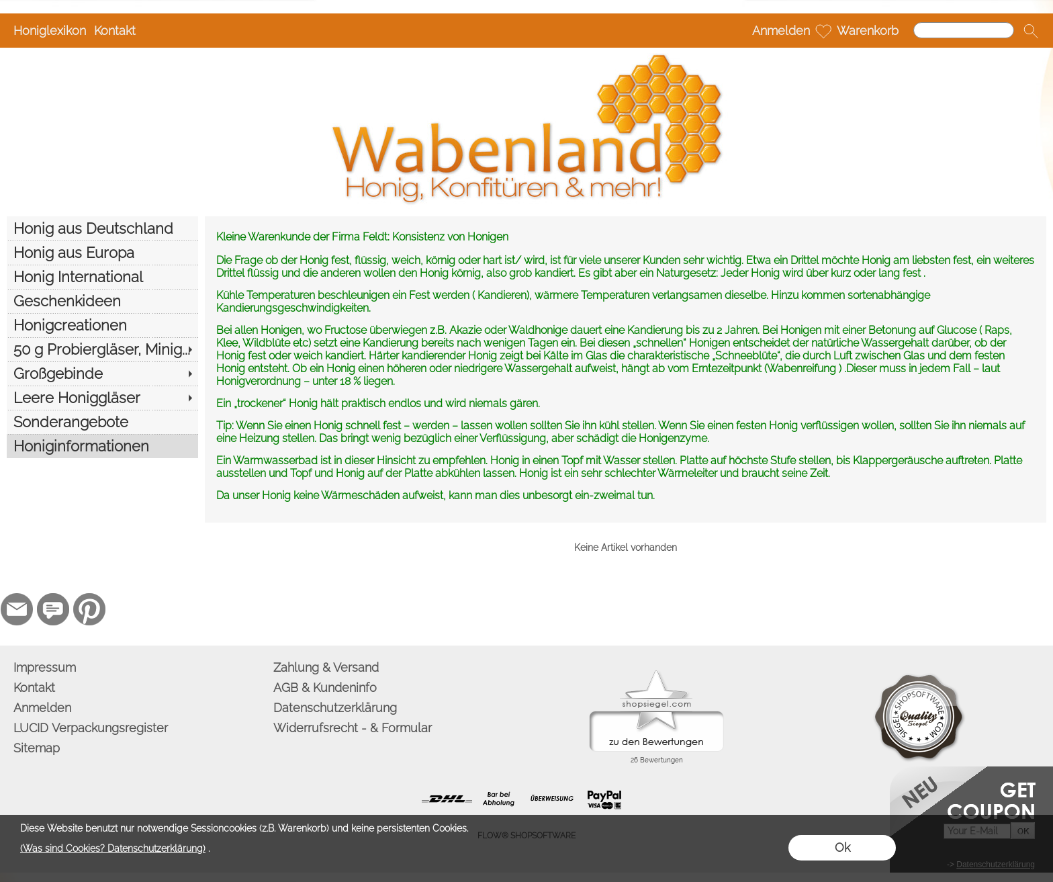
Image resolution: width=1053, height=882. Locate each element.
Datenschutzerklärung (335, 708)
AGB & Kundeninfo (325, 687)
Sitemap (36, 748)
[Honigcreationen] (102, 325)
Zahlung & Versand (326, 667)
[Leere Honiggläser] (102, 398)
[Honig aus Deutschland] (102, 228)
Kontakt (115, 31)
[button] (1031, 31)
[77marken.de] (53, 609)
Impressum (44, 667)
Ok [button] (842, 847)
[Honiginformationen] (102, 446)
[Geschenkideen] (102, 301)
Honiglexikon (49, 31)
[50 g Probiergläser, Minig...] (102, 349)
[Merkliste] (823, 31)
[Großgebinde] (102, 373)
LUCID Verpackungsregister (90, 728)
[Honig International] (102, 277)
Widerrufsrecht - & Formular (352, 728)
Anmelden (781, 31)
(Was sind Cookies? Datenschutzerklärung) (112, 848)
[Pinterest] (89, 609)
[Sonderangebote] (102, 422)
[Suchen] (963, 30)
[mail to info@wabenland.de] (17, 609)
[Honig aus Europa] (102, 252)
